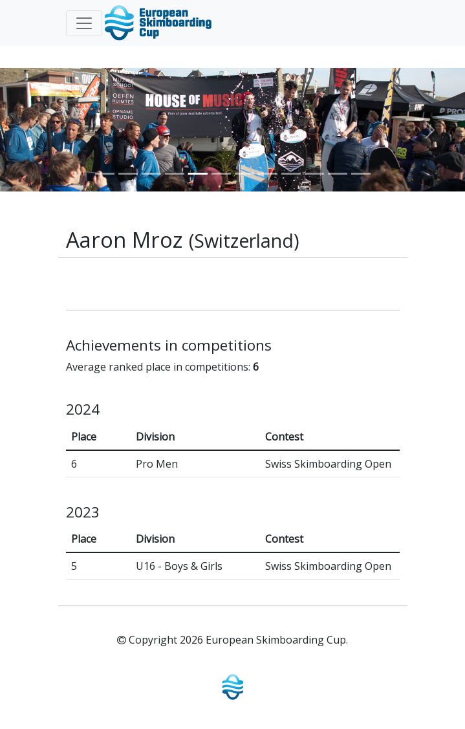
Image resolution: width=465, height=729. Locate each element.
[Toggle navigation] (84, 23)
